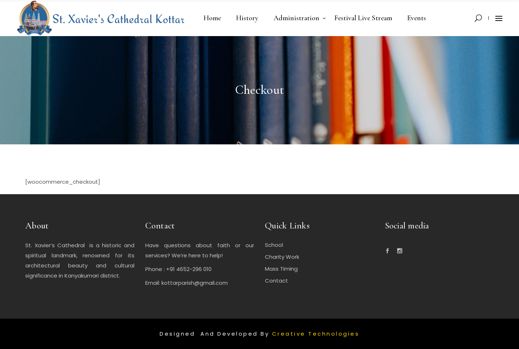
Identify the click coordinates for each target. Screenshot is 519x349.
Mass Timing (281, 268)
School (274, 245)
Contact (276, 280)
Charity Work (282, 257)
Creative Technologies (316, 333)
